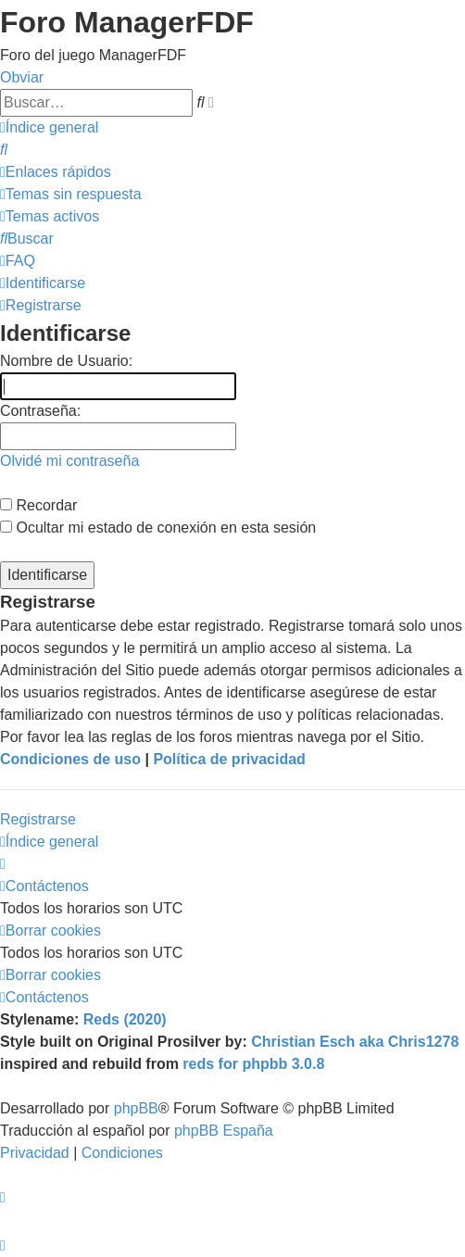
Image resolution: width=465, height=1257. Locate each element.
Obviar (22, 77)
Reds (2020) (125, 1019)
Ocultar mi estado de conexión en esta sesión (158, 527)
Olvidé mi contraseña (69, 461)
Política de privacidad (229, 759)
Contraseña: (40, 411)
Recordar (38, 505)
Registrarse (38, 819)
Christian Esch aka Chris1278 (355, 1042)
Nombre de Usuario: (66, 361)
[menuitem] (3, 149)
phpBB (136, 1108)
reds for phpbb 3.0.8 (253, 1064)
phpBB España (223, 1130)
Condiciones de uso (70, 759)
